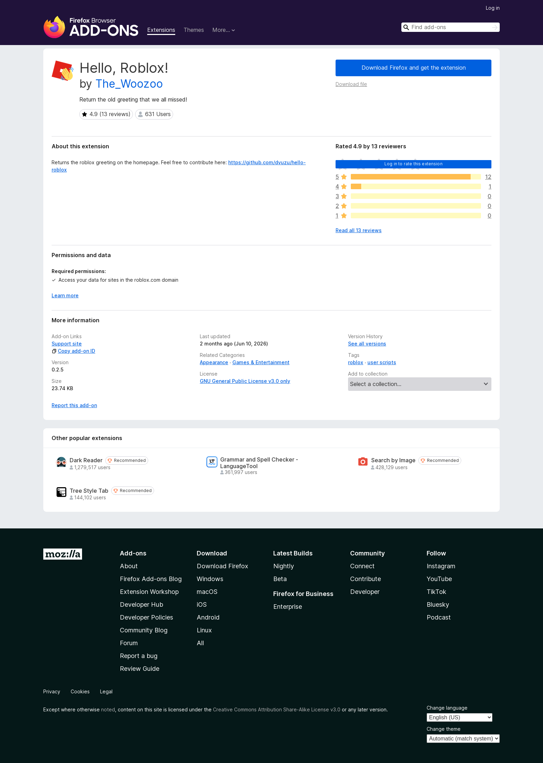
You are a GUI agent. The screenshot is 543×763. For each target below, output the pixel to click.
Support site (67, 344)
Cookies (80, 691)
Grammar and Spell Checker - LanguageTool (259, 463)
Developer (365, 591)
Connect (362, 566)
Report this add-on (74, 405)
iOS (202, 604)
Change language (447, 708)
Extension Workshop (149, 591)
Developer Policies (146, 617)
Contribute (365, 578)
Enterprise (287, 606)
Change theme (444, 729)
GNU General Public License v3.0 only (245, 381)
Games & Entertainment (261, 362)
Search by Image (393, 460)
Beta (280, 578)
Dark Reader (86, 460)
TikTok (436, 591)
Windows (210, 578)
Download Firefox (222, 566)
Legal (106, 691)
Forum (129, 643)
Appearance (214, 362)
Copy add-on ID (73, 351)
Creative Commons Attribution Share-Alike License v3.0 (276, 709)
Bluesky (438, 604)
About (129, 566)
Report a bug (139, 655)
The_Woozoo (129, 83)
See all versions (367, 344)
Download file (351, 84)
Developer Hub (141, 604)
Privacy (51, 691)
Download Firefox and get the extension (414, 67)
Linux (204, 630)
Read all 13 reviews (359, 230)
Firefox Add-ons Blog (151, 578)
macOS (207, 591)
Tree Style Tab (89, 491)
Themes (194, 29)
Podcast (439, 617)
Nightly (283, 566)
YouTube (439, 578)
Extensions (161, 29)
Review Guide (139, 668)
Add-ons (133, 553)
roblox (355, 362)
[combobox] (450, 27)
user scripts (381, 362)
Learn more (65, 295)
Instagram (441, 566)
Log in (493, 8)
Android (208, 617)
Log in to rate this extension (413, 163)
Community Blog (144, 630)
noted (108, 709)
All (200, 643)
